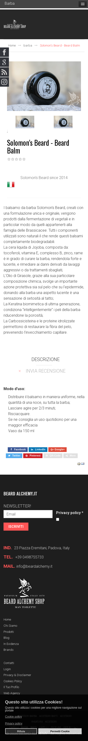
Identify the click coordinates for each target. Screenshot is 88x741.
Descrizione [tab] (45, 359)
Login (7, 669)
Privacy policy (69, 513)
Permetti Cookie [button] (60, 731)
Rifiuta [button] (21, 731)
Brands (9, 650)
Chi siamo (10, 625)
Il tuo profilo (11, 687)
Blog (6, 637)
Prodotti (9, 632)
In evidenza (11, 644)
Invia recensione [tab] (45, 371)
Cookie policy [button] (13, 716)
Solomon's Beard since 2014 (44, 177)
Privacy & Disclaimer (17, 675)
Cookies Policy (13, 681)
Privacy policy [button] (13, 723)
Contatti (9, 663)
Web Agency (12, 693)
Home (12, 45)
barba (27, 45)
